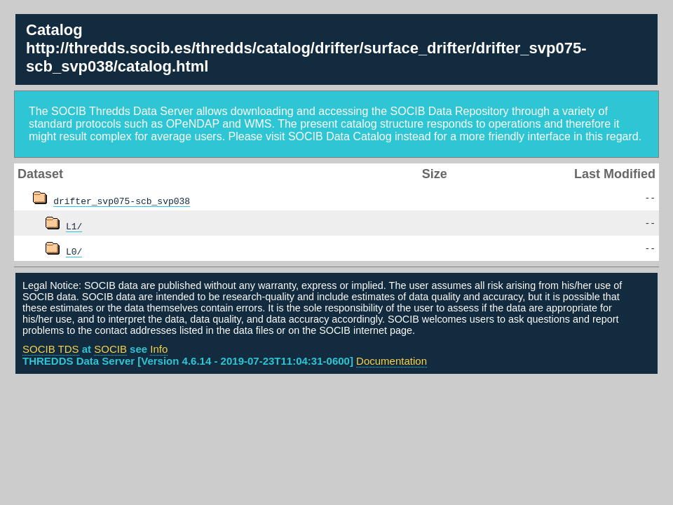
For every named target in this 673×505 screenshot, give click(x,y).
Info (159, 349)
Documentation (391, 361)
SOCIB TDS (50, 349)
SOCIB (110, 349)
